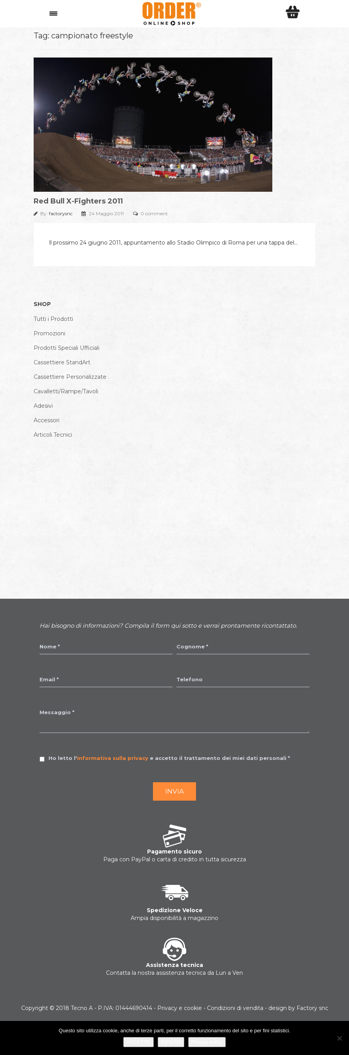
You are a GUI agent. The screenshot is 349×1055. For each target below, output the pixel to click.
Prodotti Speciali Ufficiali (66, 347)
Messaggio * (57, 712)
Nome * (50, 646)
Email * (49, 679)
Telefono (189, 679)
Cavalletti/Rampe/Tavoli (66, 391)
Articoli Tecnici (53, 434)
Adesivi (43, 405)
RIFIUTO (171, 1042)
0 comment (154, 213)
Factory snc (312, 1008)
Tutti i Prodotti (53, 318)
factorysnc (61, 213)
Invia (174, 791)
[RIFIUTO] (339, 1038)
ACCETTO (138, 1042)
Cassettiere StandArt (62, 362)
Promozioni (49, 333)
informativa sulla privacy (112, 758)
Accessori (46, 420)
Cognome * (192, 646)
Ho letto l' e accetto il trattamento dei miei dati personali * (169, 758)
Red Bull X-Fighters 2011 (78, 201)
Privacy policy (206, 1042)
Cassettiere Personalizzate (70, 376)
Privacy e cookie (179, 1008)
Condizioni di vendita (235, 1008)
